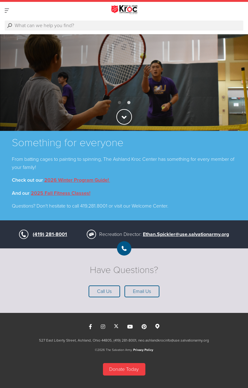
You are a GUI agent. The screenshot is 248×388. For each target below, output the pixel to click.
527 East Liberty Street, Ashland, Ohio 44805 (75, 340)
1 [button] (119, 103)
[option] (124, 82)
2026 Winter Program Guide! (77, 180)
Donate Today (124, 369)
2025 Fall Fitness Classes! (60, 193)
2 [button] (129, 103)
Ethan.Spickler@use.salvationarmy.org (186, 234)
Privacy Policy (143, 350)
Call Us (104, 291)
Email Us (142, 291)
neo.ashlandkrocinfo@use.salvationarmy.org (173, 340)
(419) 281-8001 (50, 234)
